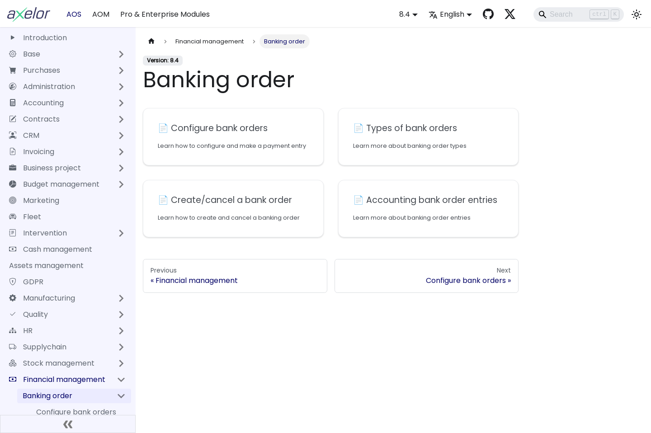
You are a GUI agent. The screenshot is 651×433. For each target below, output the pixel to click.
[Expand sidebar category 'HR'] (121, 331)
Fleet (25, 217)
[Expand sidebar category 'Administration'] (121, 87)
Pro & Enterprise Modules (165, 14)
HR (21, 330)
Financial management (57, 379)
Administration (42, 86)
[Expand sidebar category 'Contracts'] (121, 119)
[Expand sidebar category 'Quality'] (121, 314)
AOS (73, 14)
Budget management (54, 184)
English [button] (446, 14)
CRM (24, 135)
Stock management (51, 363)
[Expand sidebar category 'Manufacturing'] (121, 298)
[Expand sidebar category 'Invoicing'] (121, 152)
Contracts (34, 119)
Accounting (36, 103)
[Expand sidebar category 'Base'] (121, 54)
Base (24, 54)
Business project (45, 168)
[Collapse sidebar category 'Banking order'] (121, 396)
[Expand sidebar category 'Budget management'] (121, 184)
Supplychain (37, 347)
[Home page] (151, 41)
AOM (100, 14)
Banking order (47, 396)
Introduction (38, 38)
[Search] (578, 14)
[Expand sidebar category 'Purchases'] (121, 70)
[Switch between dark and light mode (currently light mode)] (636, 14)
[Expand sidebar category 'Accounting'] (121, 103)
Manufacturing (42, 298)
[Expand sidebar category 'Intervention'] (121, 233)
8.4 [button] (404, 14)
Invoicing (31, 151)
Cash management (50, 249)
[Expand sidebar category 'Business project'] (121, 168)
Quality (28, 314)
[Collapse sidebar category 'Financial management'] (121, 379)
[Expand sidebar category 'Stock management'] (121, 363)
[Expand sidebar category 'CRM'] (121, 135)
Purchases (34, 70)
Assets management (46, 265)
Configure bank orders (76, 412)
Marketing (34, 200)
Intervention (38, 233)
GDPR (26, 282)
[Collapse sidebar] (68, 424)
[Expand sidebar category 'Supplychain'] (121, 347)
